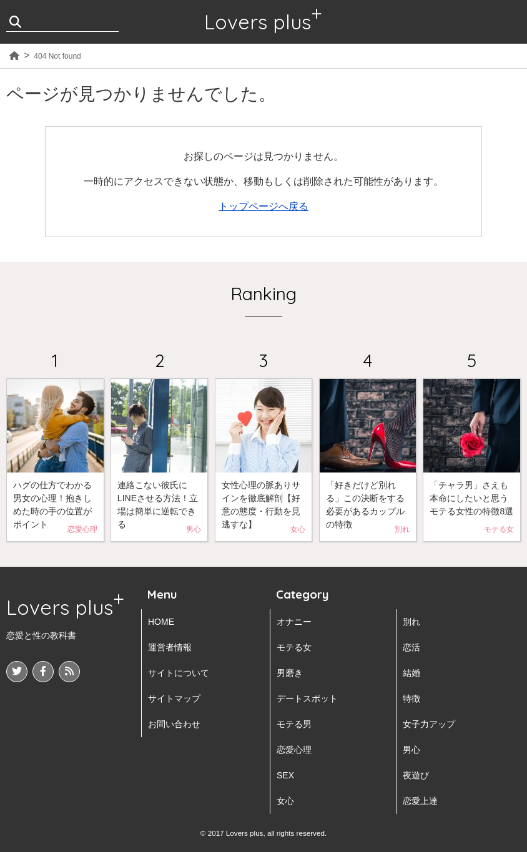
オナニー (294, 622)
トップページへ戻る (263, 206)
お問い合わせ (174, 724)
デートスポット (307, 698)
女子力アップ (429, 724)
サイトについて (178, 673)
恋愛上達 (420, 801)
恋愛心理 (294, 750)
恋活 (411, 647)
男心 (411, 750)
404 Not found (57, 56)
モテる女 (294, 647)
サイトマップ (174, 698)
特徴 (411, 698)
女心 (285, 801)
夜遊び (416, 775)
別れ (411, 622)
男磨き (290, 673)
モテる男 (294, 724)
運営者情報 (170, 647)
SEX (285, 775)
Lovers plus (257, 21)
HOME (161, 622)
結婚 (411, 673)
